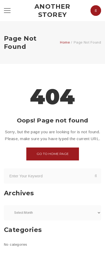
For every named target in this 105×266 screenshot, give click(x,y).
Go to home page (53, 154)
